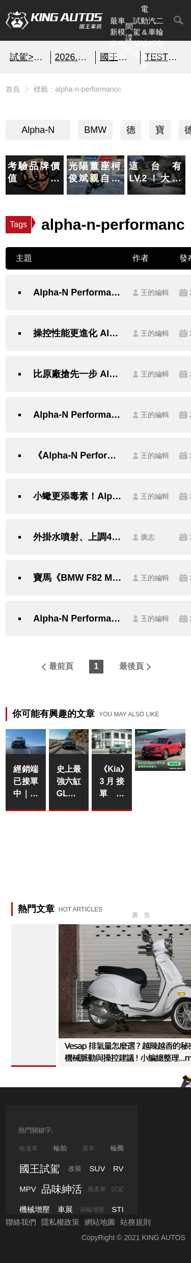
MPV (27, 1189)
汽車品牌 (144, 100)
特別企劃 (159, 100)
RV (118, 1168)
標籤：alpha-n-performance (77, 89)
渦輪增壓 (92, 1209)
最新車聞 (114, 38)
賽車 (89, 1148)
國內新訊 (129, 100)
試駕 (118, 1189)
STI (117, 1209)
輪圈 (117, 1148)
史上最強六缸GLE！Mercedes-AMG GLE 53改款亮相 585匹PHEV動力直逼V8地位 (69, 782)
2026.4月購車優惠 (73, 57)
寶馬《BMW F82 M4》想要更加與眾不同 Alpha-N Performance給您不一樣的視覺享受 (77, 578)
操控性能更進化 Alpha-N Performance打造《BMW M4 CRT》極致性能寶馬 (77, 333)
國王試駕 (39, 1168)
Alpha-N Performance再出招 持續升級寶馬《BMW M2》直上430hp (77, 415)
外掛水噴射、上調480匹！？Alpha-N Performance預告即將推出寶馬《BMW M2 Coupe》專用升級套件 (77, 537)
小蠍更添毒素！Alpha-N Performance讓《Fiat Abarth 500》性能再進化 (77, 496)
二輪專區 (159, 38)
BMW (95, 130)
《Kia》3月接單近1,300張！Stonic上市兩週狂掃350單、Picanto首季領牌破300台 (111, 782)
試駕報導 (137, 38)
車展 (65, 1209)
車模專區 (121, 38)
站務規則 (135, 1222)
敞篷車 (28, 1148)
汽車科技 (152, 38)
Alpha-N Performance (38, 132)
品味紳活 (152, 100)
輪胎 (60, 1148)
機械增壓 (34, 1209)
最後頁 (131, 666)
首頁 (13, 89)
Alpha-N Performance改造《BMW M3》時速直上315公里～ (77, 618)
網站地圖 (100, 1222)
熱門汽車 (114, 100)
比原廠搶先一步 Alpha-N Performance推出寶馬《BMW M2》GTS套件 (77, 374)
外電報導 (137, 100)
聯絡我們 (21, 1222)
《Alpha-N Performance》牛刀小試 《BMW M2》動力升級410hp (77, 455)
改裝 (74, 1168)
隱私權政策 (60, 1222)
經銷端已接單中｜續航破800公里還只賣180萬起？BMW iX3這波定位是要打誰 (25, 782)
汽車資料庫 (121, 100)
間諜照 (129, 37)
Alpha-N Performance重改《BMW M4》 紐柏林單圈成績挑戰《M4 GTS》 (77, 292)
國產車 (97, 1189)
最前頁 (61, 666)
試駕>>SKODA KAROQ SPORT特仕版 (28, 57)
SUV (97, 1168)
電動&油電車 (144, 38)
